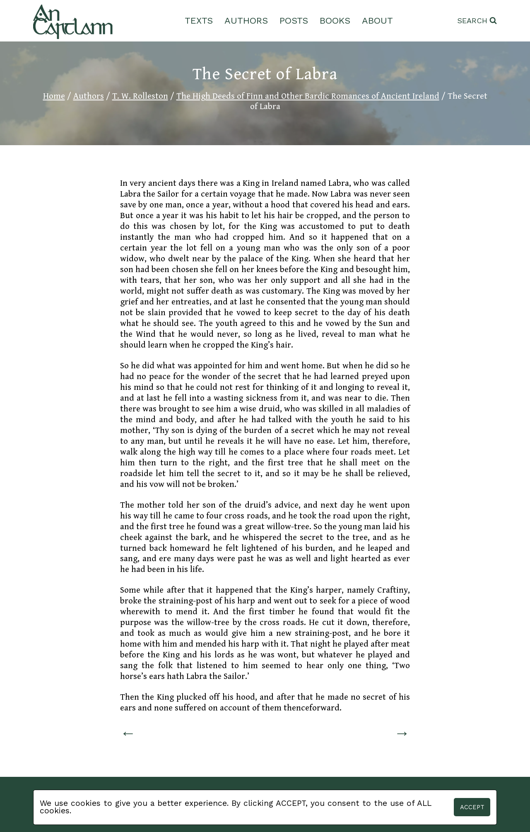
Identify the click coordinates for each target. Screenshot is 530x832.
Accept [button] (472, 807)
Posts (293, 20)
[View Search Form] (477, 21)
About (377, 20)
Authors (246, 20)
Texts (199, 20)
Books (335, 20)
